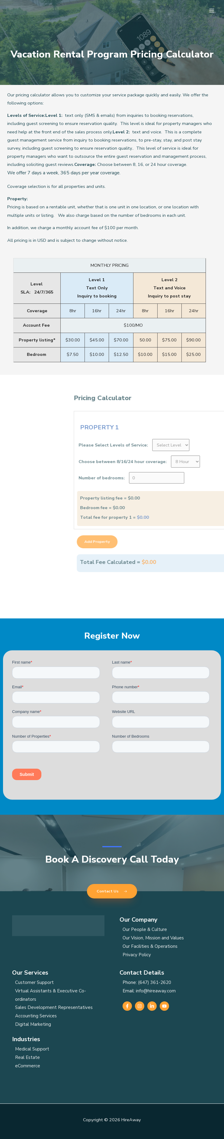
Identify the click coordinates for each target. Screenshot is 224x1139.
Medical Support (32, 1049)
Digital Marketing (33, 1024)
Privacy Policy (137, 955)
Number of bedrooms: (189, 478)
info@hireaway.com (156, 991)
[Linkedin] (152, 1006)
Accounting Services (36, 1016)
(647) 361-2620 (154, 982)
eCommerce (27, 1066)
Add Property (184, 541)
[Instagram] (139, 1006)
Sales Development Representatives (54, 1007)
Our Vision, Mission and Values (153, 938)
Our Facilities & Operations (150, 946)
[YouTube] (164, 1006)
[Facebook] (127, 1006)
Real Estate (27, 1057)
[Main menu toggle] (211, 10)
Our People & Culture (145, 929)
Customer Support (34, 982)
